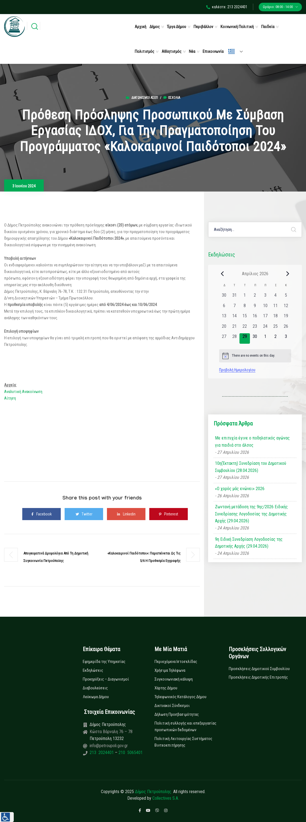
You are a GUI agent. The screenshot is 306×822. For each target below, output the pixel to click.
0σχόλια (171, 98)
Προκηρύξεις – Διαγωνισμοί (106, 679)
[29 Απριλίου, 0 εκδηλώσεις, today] (244, 338)
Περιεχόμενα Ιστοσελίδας (176, 661)
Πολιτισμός (144, 51)
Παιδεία (267, 26)
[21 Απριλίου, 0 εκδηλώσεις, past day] (234, 328)
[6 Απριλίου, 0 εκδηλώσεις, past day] (224, 307)
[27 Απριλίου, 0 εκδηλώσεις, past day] (224, 338)
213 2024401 (102, 752)
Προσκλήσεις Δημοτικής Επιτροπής (258, 677)
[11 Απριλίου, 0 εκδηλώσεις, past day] (276, 307)
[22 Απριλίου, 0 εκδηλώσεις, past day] (244, 328)
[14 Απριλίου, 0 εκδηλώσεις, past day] (234, 318)
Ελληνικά (231, 51)
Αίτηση (10, 398)
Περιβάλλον (203, 26)
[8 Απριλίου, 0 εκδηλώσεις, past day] (244, 307)
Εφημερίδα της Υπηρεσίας (104, 661)
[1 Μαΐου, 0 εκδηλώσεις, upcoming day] (265, 338)
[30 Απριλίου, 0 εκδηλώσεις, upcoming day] (255, 338)
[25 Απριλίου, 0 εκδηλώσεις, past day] (276, 328)
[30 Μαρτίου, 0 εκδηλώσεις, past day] (224, 297)
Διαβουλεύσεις (95, 688)
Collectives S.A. (165, 798)
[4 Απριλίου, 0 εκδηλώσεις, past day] (276, 297)
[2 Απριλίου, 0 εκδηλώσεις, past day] (255, 297)
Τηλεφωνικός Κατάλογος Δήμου (180, 696)
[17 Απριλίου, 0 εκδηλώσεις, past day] (265, 318)
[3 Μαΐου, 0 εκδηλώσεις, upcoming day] (286, 338)
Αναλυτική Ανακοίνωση (23, 391)
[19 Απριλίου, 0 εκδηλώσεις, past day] (286, 318)
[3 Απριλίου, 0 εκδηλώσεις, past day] (265, 297)
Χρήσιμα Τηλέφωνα (170, 670)
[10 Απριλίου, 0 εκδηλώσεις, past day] (265, 307)
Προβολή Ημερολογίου (237, 370)
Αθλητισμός (171, 51)
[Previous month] (222, 273)
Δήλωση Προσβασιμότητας (177, 714)
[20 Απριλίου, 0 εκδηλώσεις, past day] (224, 328)
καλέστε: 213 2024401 (226, 7)
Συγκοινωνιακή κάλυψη (174, 679)
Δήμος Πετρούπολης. (153, 791)
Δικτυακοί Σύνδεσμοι (172, 705)
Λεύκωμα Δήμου (96, 696)
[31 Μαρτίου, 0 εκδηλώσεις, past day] (234, 297)
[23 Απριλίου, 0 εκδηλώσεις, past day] (255, 328)
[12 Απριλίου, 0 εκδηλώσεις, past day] (286, 307)
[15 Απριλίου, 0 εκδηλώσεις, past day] (244, 318)
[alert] (255, 355)
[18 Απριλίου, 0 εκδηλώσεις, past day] (276, 318)
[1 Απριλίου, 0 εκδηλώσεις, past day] (244, 297)
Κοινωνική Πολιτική (237, 26)
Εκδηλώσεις (93, 670)
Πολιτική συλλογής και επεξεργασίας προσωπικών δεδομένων (185, 726)
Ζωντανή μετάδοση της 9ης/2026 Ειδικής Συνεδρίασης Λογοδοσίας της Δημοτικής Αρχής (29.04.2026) (251, 513)
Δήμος (155, 26)
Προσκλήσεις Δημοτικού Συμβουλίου (259, 668)
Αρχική (140, 26)
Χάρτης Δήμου (166, 688)
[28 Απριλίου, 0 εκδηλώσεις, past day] (234, 338)
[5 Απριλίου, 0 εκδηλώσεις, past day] (286, 297)
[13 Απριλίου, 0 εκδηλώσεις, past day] (224, 318)
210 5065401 (130, 752)
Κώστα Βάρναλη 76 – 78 (111, 731)
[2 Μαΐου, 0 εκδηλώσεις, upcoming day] (276, 338)
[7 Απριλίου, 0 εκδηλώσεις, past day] (234, 307)
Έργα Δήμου (176, 26)
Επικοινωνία (213, 51)
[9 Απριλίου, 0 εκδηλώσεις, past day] (255, 307)
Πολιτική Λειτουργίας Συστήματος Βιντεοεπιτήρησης (183, 742)
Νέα (192, 51)
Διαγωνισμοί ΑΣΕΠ (144, 98)
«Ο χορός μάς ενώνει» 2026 (239, 488)
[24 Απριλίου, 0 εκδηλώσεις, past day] (265, 328)
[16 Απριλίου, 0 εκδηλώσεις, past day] (255, 318)
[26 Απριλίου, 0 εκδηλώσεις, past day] (286, 328)
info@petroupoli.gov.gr (109, 745)
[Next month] (288, 273)
